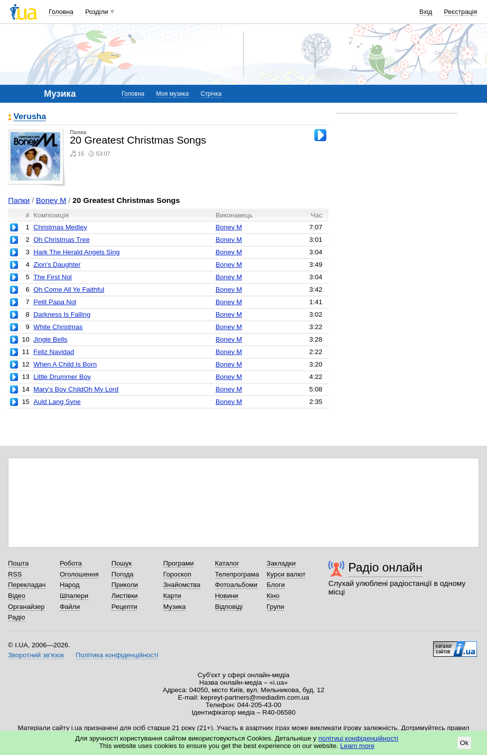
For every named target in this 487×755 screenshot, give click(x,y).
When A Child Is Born (65, 364)
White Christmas (58, 327)
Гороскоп (177, 574)
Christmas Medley (60, 227)
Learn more (357, 746)
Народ (70, 584)
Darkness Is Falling (61, 314)
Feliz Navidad (53, 352)
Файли (70, 606)
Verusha (29, 117)
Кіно (272, 595)
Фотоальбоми (236, 584)
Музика (174, 606)
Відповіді (229, 606)
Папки (18, 200)
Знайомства (182, 584)
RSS (15, 574)
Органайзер (26, 606)
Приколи (124, 584)
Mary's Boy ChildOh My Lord (76, 389)
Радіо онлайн (385, 567)
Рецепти (124, 606)
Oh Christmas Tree (61, 239)
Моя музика (172, 93)
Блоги (275, 584)
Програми (178, 563)
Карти (172, 595)
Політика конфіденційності (117, 655)
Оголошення (79, 574)
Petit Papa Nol (54, 302)
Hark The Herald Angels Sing (76, 252)
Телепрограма (237, 574)
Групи (275, 606)
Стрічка (211, 93)
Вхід (426, 11)
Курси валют (285, 574)
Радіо (16, 617)
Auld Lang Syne (57, 401)
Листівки (124, 595)
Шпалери (74, 595)
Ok (464, 743)
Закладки (280, 563)
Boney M (51, 200)
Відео (16, 595)
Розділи (96, 11)
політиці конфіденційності (358, 738)
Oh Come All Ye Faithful (68, 289)
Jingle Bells (50, 339)
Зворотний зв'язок (36, 655)
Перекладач (26, 584)
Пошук (121, 563)
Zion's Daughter (56, 264)
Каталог (227, 563)
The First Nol (52, 277)
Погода (122, 574)
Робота (71, 563)
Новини (227, 595)
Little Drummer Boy (62, 376)
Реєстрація (460, 11)
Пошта (18, 563)
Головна (61, 11)
